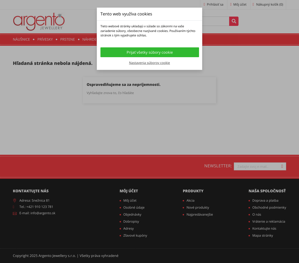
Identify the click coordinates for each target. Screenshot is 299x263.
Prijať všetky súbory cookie (150, 52)
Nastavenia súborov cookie (149, 63)
